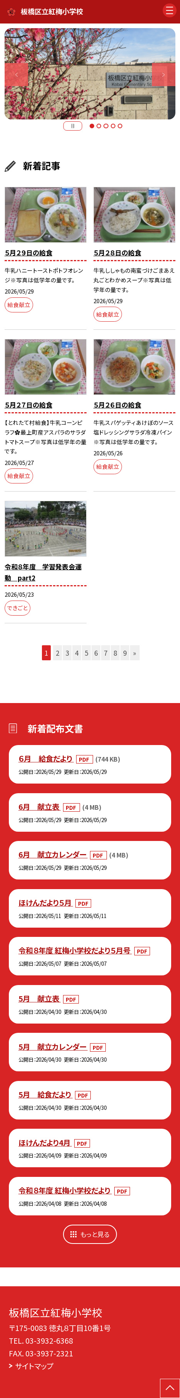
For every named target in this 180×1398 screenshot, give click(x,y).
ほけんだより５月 (45, 902)
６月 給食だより (46, 758)
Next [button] (163, 74)
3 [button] (105, 126)
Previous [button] (16, 74)
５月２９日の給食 (28, 252)
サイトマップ (34, 1365)
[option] (90, 73)
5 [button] (120, 126)
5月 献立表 (39, 998)
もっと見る (95, 1234)
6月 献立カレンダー (53, 854)
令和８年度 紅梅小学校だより (65, 1190)
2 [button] (99, 126)
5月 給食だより (45, 1094)
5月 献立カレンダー (53, 1046)
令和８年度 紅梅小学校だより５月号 (75, 950)
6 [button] (96, 653)
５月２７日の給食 (28, 404)
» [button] (134, 653)
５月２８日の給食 (117, 252)
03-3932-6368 (49, 1340)
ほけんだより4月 (45, 1142)
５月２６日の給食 (117, 404)
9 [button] (125, 653)
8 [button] (115, 653)
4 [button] (113, 126)
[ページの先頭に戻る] (170, 1388)
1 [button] (92, 126)
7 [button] (105, 653)
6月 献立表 (39, 806)
